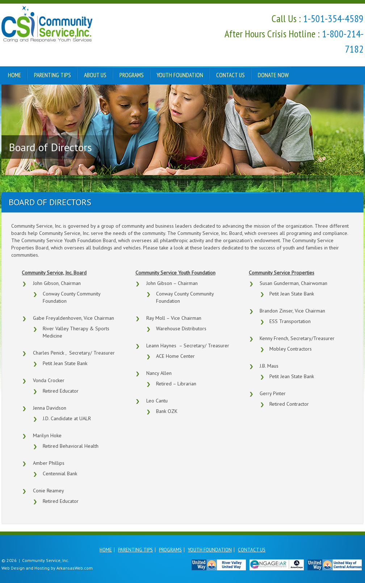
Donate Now (273, 75)
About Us (95, 75)
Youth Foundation (180, 75)
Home (14, 75)
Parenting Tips (52, 75)
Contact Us (230, 75)
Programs (131, 75)
